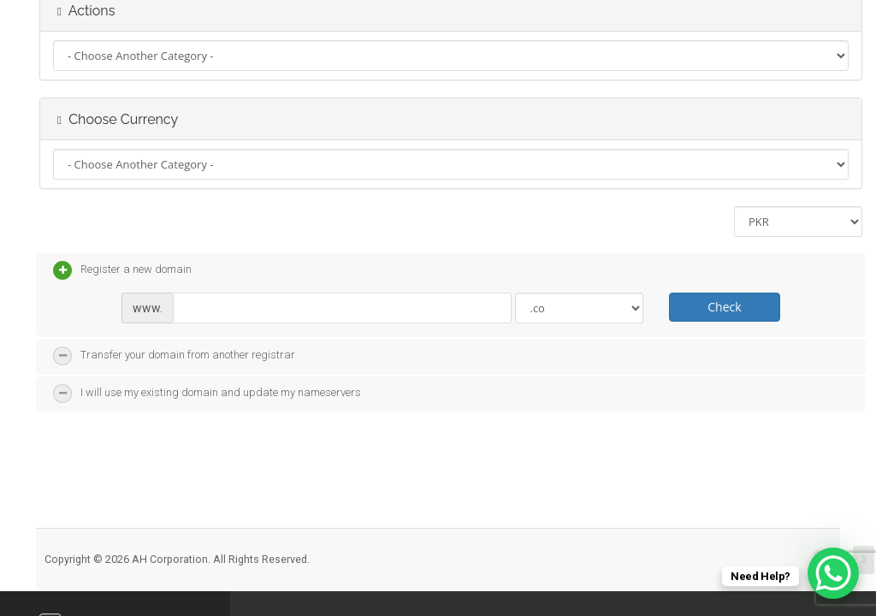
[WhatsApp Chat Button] (833, 573)
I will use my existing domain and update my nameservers (207, 393)
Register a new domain (122, 270)
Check (724, 307)
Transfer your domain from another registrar (174, 355)
